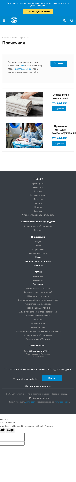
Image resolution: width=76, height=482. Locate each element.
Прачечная (38, 284)
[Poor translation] (10, 430)
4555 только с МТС (37, 351)
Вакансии (38, 211)
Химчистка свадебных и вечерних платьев (38, 300)
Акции (38, 241)
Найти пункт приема (38, 11)
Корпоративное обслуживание (38, 226)
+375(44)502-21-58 (22, 69)
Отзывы (38, 207)
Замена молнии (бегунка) (38, 339)
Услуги (38, 272)
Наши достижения (38, 195)
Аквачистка (38, 280)
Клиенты (38, 203)
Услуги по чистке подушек (38, 288)
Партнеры (38, 199)
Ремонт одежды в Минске (38, 308)
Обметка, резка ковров (38, 296)
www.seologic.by (62, 402)
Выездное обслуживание (38, 316)
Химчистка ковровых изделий (38, 292)
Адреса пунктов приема (38, 261)
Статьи (38, 245)
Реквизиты (38, 187)
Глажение (38, 320)
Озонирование (38, 327)
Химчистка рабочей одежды (38, 304)
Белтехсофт (30, 402)
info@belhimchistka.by (27, 379)
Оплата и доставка (38, 253)
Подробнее (59, 109)
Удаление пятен (38, 323)
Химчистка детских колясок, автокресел (38, 312)
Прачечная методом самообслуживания (64, 129)
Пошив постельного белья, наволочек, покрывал (38, 331)
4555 (21, 65)
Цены (38, 257)
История (38, 191)
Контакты (38, 265)
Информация (38, 237)
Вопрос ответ (38, 249)
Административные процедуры (38, 221)
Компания (38, 179)
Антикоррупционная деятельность (38, 215)
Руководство (38, 183)
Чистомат (38, 230)
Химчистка (38, 276)
